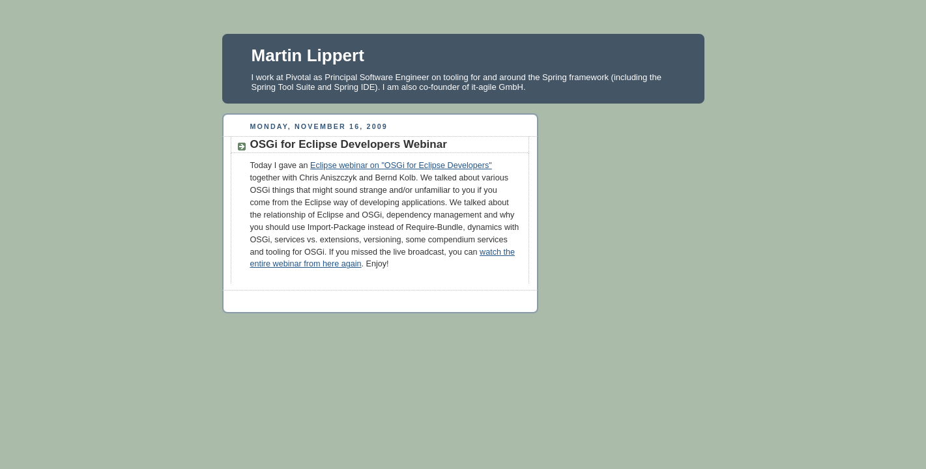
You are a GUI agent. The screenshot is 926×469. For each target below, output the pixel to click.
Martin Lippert (308, 55)
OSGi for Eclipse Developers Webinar (348, 144)
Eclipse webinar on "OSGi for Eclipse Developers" (401, 165)
